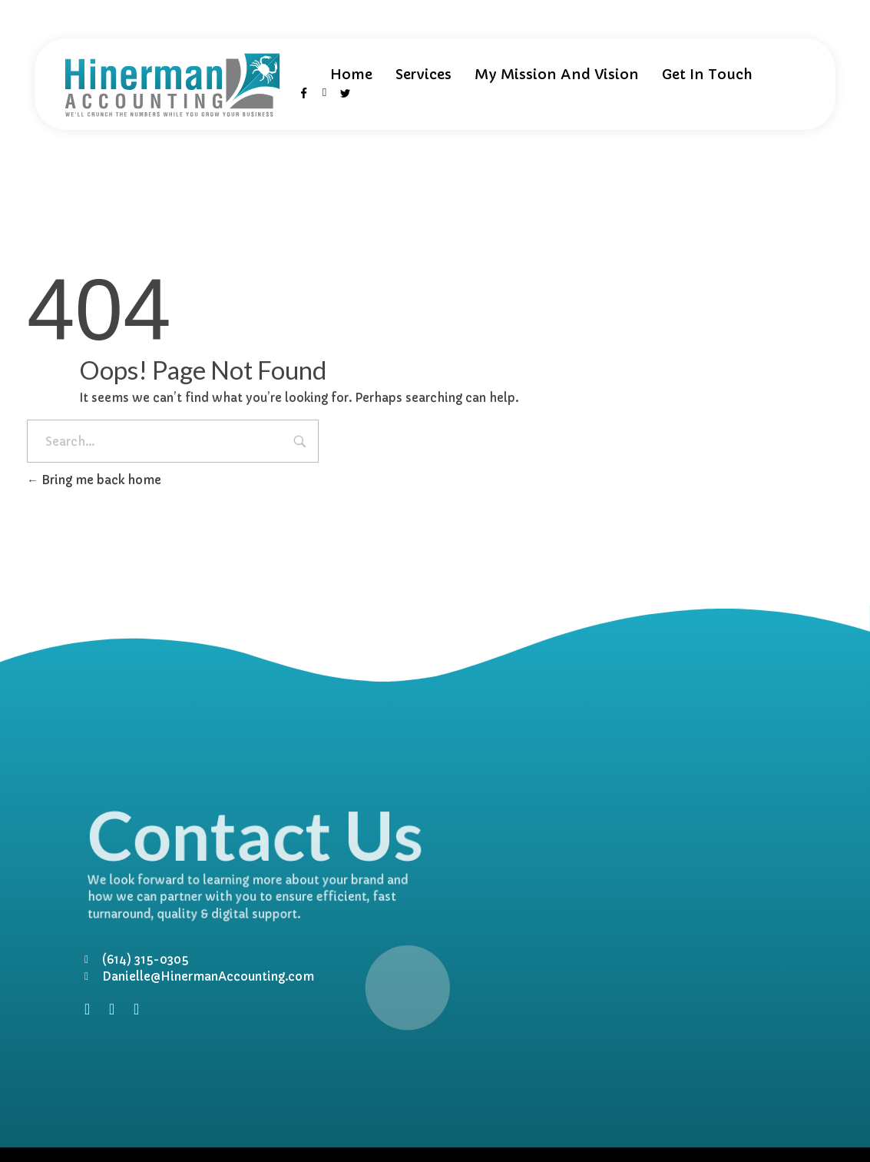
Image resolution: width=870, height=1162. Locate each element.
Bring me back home (94, 480)
